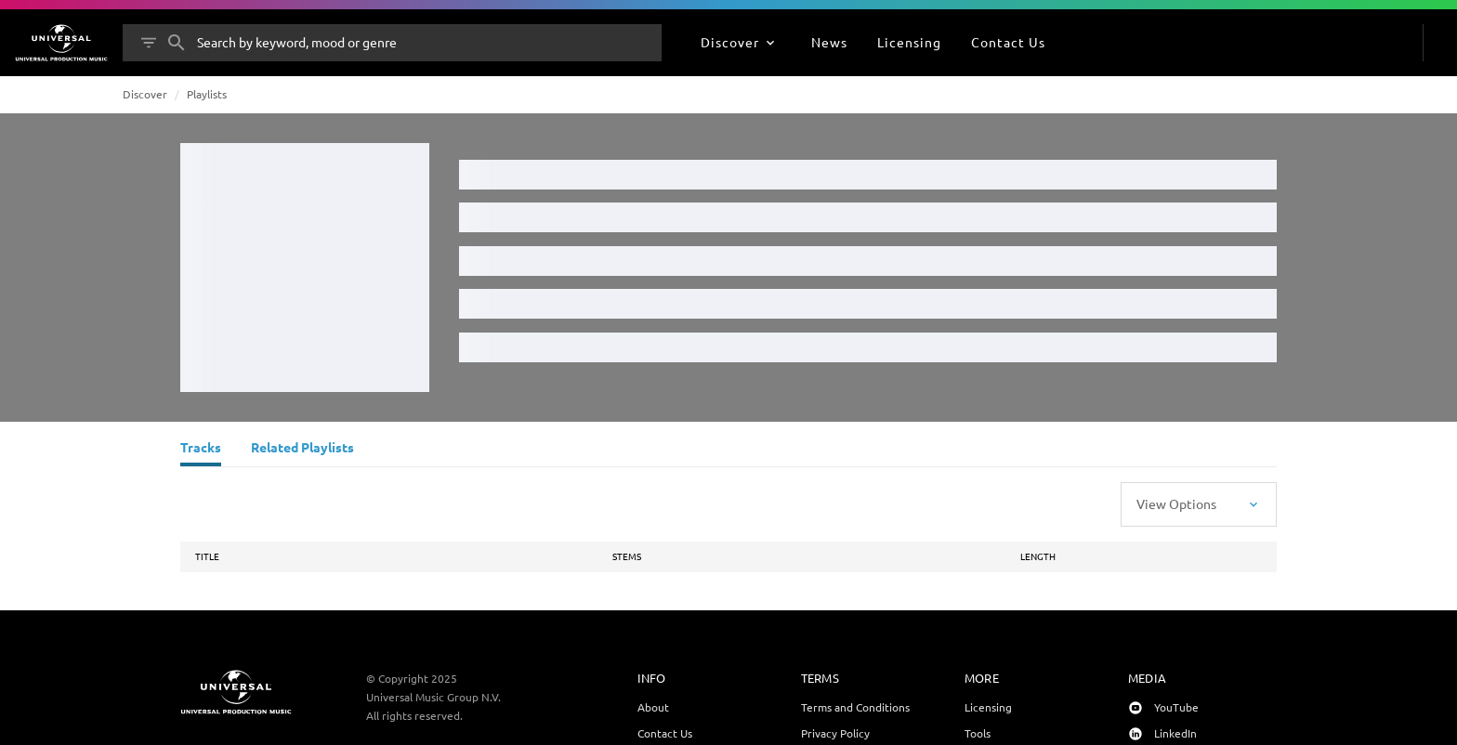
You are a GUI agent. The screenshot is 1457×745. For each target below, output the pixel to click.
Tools (978, 732)
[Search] (176, 43)
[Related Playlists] (302, 450)
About (653, 706)
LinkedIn (1175, 732)
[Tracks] (200, 450)
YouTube (1176, 706)
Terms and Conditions (855, 706)
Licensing (988, 706)
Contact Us (664, 732)
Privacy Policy (835, 732)
